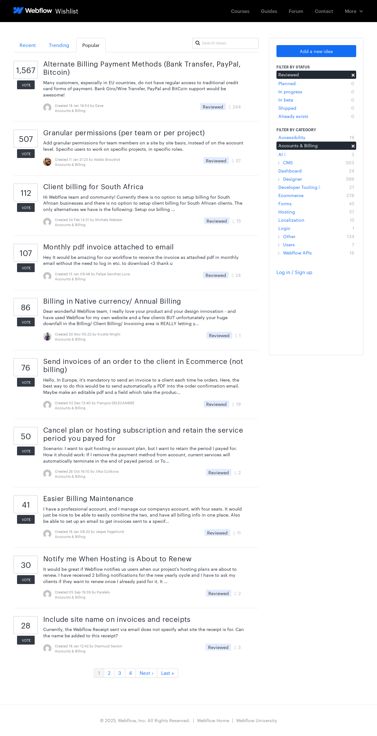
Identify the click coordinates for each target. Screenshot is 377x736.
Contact (324, 11)
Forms (316, 203)
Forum (296, 11)
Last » (167, 672)
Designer (316, 179)
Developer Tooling (316, 187)
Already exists (316, 116)
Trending (59, 45)
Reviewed (316, 74)
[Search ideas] (225, 43)
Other (316, 236)
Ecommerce (316, 195)
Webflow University (256, 720)
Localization (316, 220)
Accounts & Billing (316, 145)
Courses (240, 11)
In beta (316, 99)
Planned (316, 83)
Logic (316, 228)
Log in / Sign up (294, 272)
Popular (91, 45)
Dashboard (316, 170)
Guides (269, 11)
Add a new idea (316, 51)
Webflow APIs (316, 252)
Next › (146, 672)
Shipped (316, 108)
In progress (316, 91)
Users (316, 244)
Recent (28, 45)
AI (316, 154)
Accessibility (316, 137)
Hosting (316, 211)
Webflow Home (213, 720)
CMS (316, 162)
